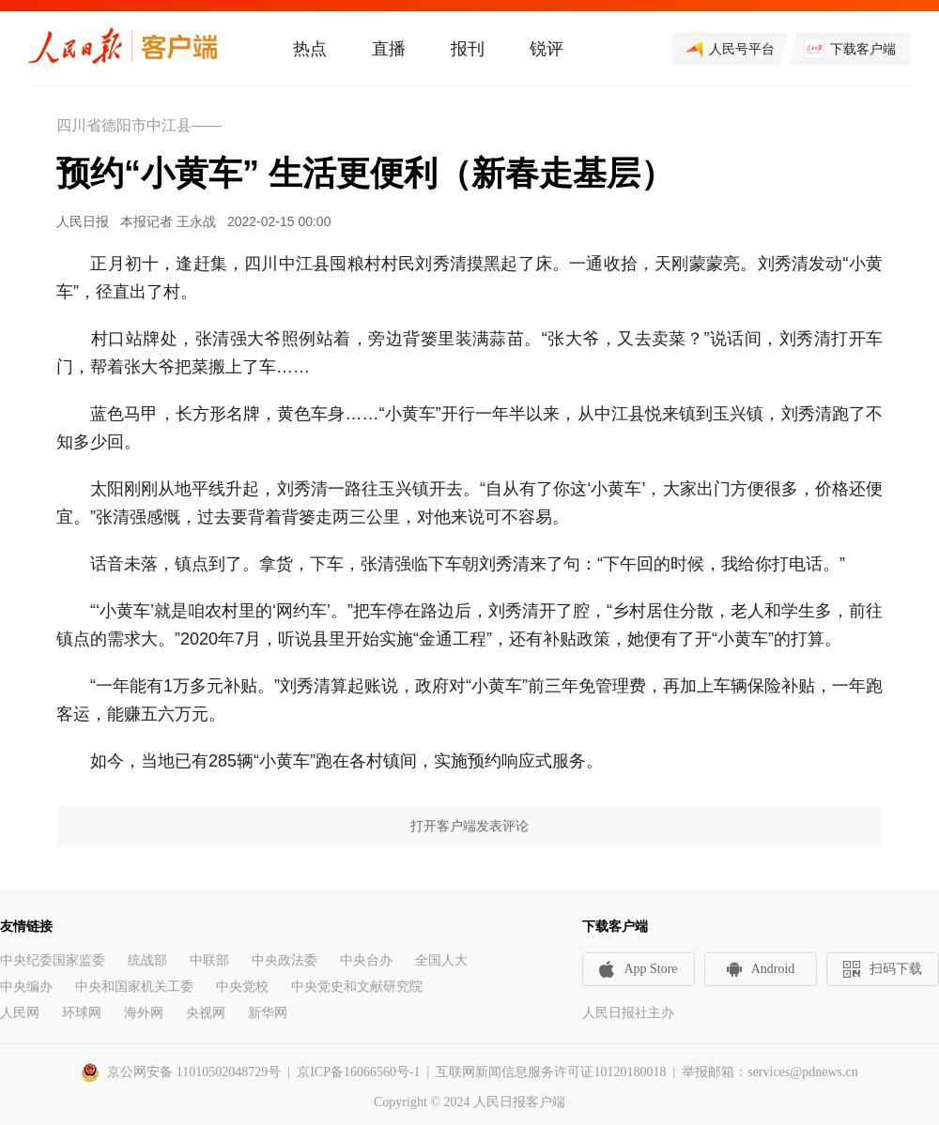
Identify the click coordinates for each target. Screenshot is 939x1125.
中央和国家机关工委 (134, 987)
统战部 (147, 960)
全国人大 (441, 960)
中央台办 (366, 960)
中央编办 (26, 987)
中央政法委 (284, 960)
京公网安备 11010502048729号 (194, 1072)
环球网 (81, 1013)
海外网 (143, 1013)
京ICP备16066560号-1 (358, 1072)
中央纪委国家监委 (52, 960)
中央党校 (242, 987)
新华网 (267, 1013)
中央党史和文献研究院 (357, 987)
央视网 (205, 1013)
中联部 (209, 960)
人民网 (19, 1013)
